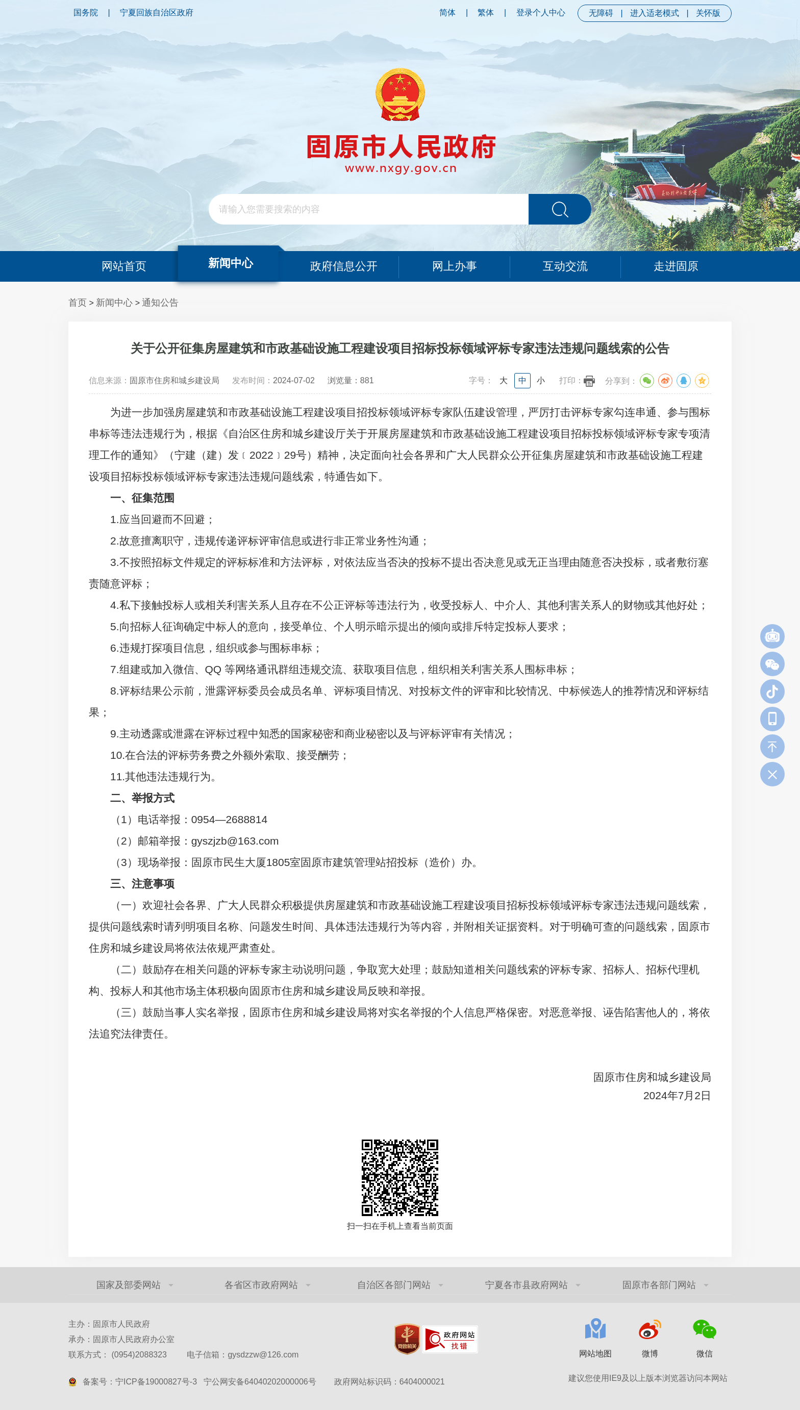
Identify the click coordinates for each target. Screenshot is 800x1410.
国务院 (85, 12)
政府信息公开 (344, 266)
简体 (447, 12)
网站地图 (595, 1353)
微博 (650, 1353)
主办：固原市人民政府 (109, 1324)
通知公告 (160, 303)
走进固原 (676, 266)
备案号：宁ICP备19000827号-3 (140, 1381)
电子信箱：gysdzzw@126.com (242, 1354)
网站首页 (123, 266)
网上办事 (454, 266)
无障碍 (601, 13)
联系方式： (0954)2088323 (183, 1354)
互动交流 (565, 266)
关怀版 (708, 13)
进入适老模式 (654, 13)
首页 (77, 303)
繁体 (486, 12)
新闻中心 (230, 263)
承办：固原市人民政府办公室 (121, 1339)
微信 (704, 1353)
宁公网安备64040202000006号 (260, 1381)
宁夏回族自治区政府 (156, 12)
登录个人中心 (540, 12)
